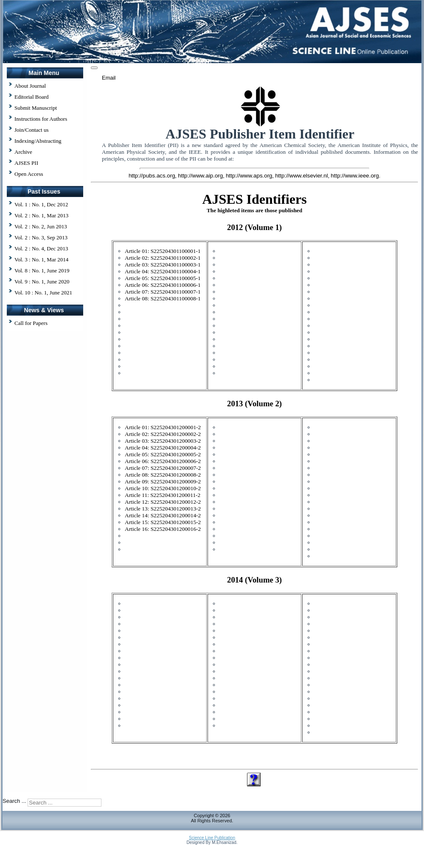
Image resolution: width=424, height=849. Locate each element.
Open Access (28, 174)
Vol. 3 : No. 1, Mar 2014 (41, 259)
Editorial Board (31, 97)
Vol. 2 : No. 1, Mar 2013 (41, 215)
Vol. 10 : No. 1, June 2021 (43, 292)
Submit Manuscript (35, 108)
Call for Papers (31, 323)
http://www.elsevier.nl (301, 175)
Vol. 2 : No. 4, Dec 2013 (41, 248)
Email (109, 78)
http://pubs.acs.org (152, 175)
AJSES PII (26, 163)
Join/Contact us (31, 130)
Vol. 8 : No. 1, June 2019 (41, 270)
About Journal (30, 86)
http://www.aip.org (200, 175)
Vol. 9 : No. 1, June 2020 (41, 281)
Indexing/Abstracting (37, 141)
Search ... (14, 801)
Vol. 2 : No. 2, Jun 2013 (40, 226)
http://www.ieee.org (355, 175)
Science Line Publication (212, 837)
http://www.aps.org (249, 175)
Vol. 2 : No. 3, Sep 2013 (40, 237)
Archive (23, 152)
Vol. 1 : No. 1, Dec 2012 (41, 204)
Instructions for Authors (40, 119)
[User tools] (94, 68)
